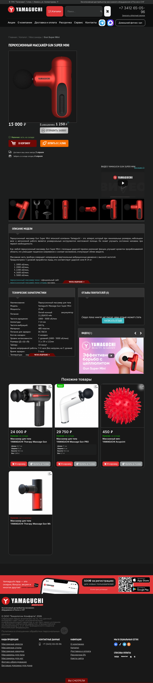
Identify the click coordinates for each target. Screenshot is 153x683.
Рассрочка (65, 22)
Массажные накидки (12, 651)
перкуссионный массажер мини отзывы (28, 282)
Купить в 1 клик (54, 143)
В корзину (19, 463)
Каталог (75, 647)
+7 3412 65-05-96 (132, 10)
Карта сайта (77, 658)
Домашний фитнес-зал (130, 22)
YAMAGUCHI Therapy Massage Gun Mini (31, 523)
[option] (111, 356)
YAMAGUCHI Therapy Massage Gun (28, 441)
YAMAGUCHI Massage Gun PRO (72, 441)
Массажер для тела (20, 438)
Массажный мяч (111, 438)
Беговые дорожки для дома (16, 665)
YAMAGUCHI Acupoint (113, 441)
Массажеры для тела (13, 654)
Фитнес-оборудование (14, 662)
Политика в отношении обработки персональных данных (30, 633)
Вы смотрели (76, 680)
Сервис (78, 22)
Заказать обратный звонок (133, 15)
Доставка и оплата (46, 22)
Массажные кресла (12, 644)
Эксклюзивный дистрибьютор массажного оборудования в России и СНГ (112, 2)
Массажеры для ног (12, 658)
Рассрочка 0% (78, 654)
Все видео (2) (139, 167)
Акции (11, 22)
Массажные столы (11, 647)
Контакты (91, 22)
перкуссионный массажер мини (25, 280)
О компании (25, 22)
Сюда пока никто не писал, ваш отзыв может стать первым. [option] (111, 318)
